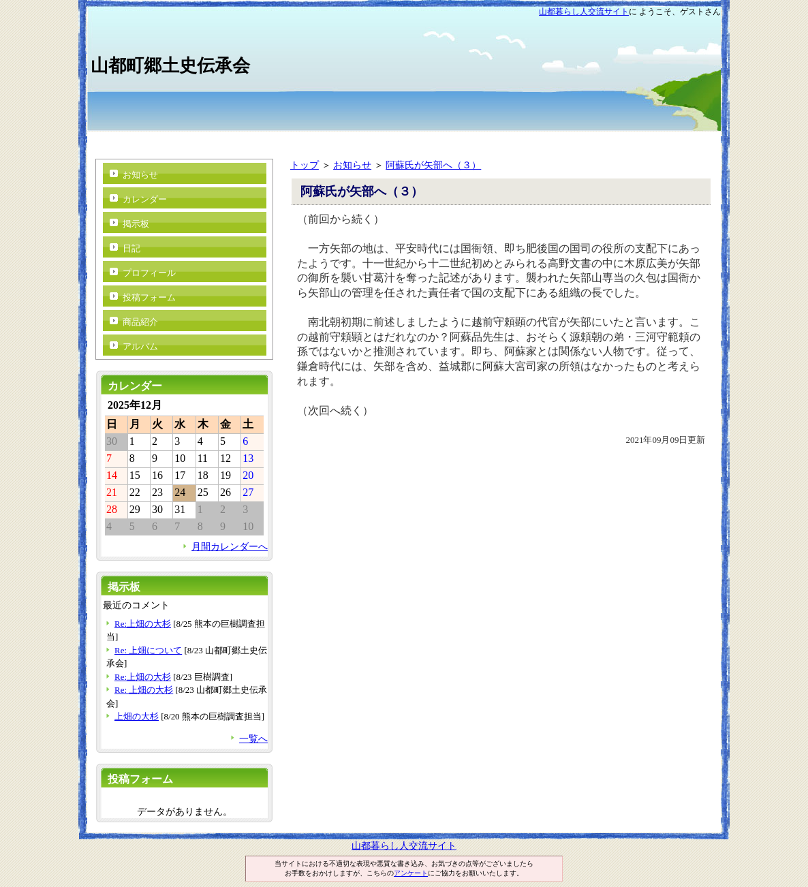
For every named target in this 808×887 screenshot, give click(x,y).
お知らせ (352, 164)
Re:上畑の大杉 (142, 624)
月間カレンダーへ (229, 546)
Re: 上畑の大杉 (143, 690)
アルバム (140, 346)
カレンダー (145, 199)
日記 (131, 248)
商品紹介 (140, 322)
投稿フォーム (149, 297)
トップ (304, 164)
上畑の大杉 (136, 716)
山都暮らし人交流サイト (584, 11)
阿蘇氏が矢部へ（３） (433, 164)
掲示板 (136, 224)
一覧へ (253, 738)
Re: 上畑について (148, 650)
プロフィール (149, 273)
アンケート (411, 873)
